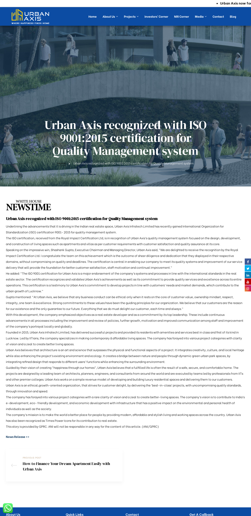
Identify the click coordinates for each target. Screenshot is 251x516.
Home (61, 110)
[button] (17, 384)
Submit (199, 499)
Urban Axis (120, 512)
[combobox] (194, 487)
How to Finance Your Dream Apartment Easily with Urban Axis (64, 414)
